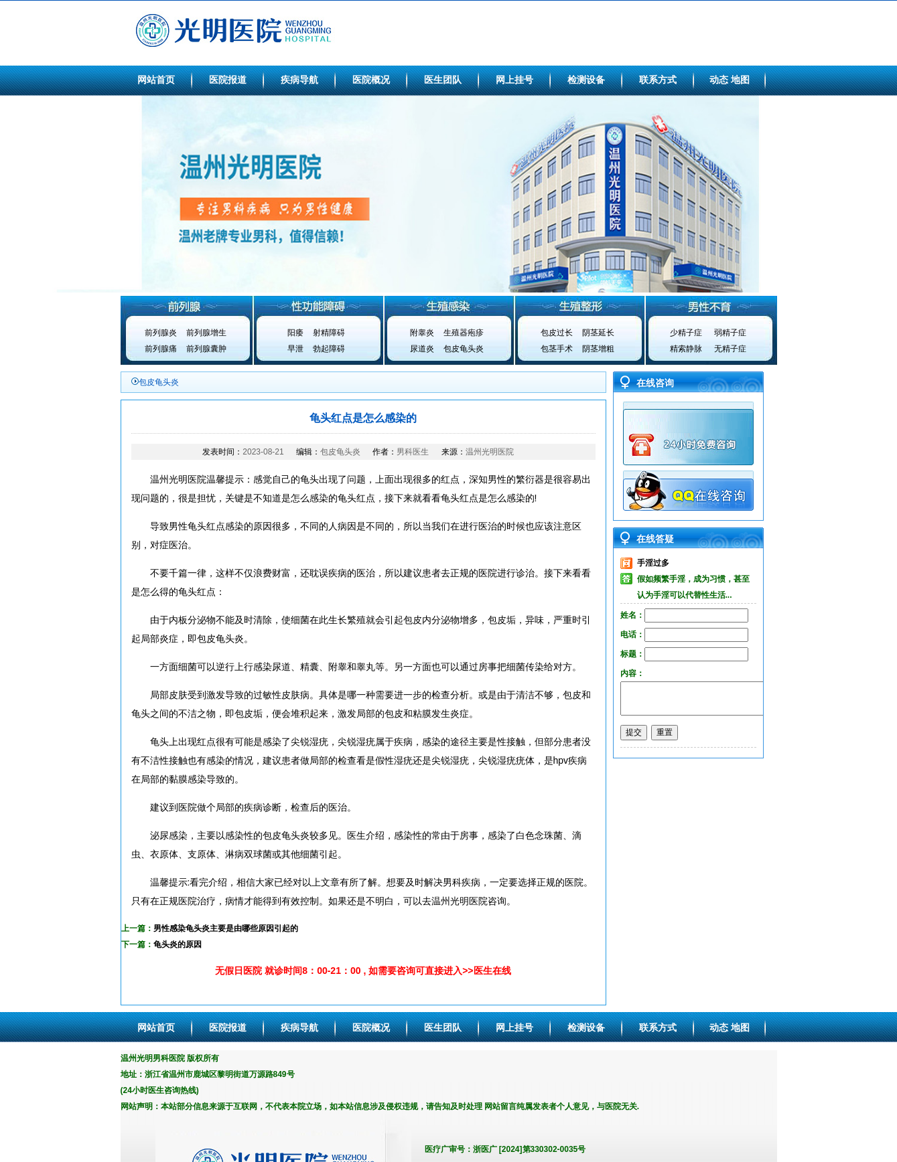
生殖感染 (448, 306)
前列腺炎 (161, 332)
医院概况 (371, 79)
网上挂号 (514, 79)
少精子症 (686, 332)
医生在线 (492, 970)
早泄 (295, 348)
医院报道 (228, 79)
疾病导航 (299, 79)
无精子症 (730, 348)
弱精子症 (730, 332)
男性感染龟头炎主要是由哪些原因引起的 (225, 928)
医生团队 (443, 79)
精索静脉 (686, 348)
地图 (740, 79)
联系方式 (658, 79)
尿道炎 (422, 348)
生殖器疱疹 (463, 332)
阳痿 (295, 332)
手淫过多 (653, 563)
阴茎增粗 (598, 348)
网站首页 (156, 79)
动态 (718, 79)
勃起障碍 (329, 348)
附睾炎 (422, 332)
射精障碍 (329, 332)
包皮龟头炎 (463, 348)
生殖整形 (580, 306)
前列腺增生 (206, 332)
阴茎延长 (598, 332)
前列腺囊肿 (206, 348)
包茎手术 (557, 348)
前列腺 (186, 306)
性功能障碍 (317, 306)
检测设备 (586, 79)
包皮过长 (557, 332)
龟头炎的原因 (177, 944)
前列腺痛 (161, 348)
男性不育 (711, 306)
